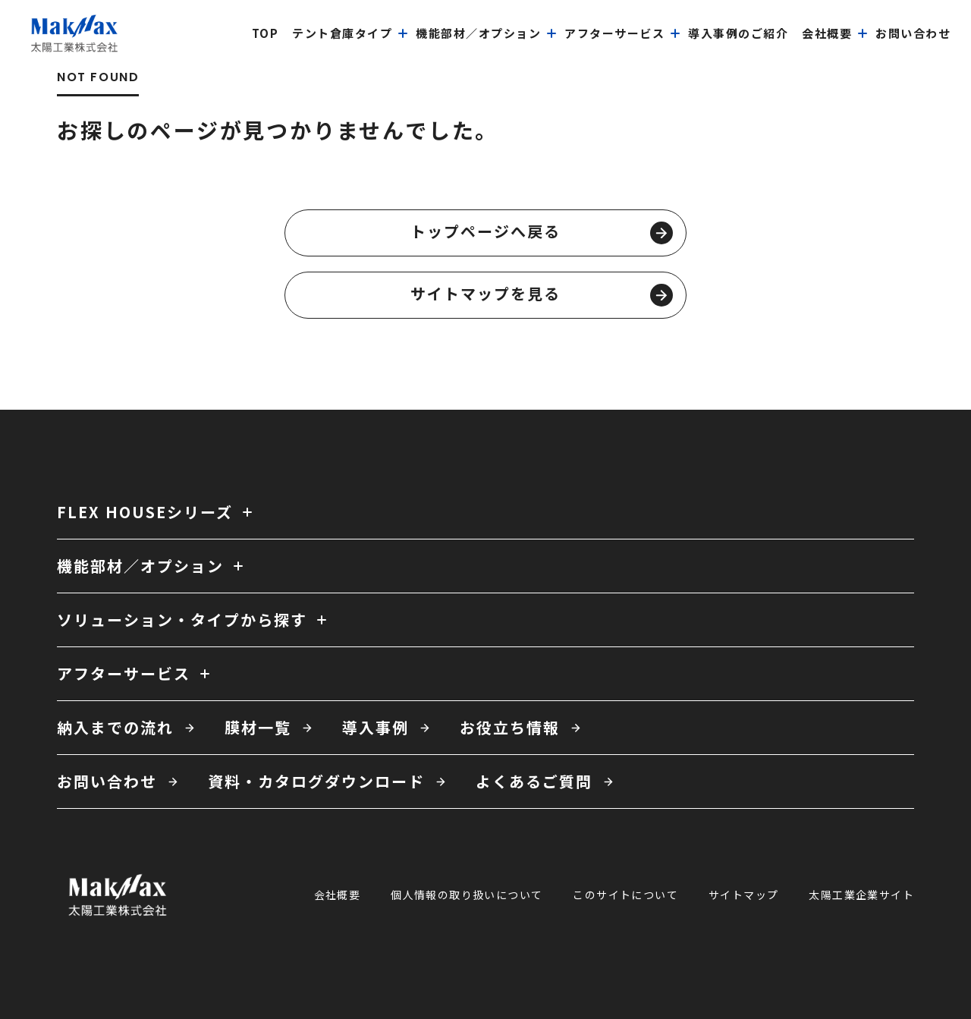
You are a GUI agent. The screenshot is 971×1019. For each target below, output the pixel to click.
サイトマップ (743, 894)
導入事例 (375, 727)
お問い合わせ (107, 781)
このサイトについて (625, 894)
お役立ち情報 (510, 727)
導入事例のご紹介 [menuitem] (738, 33)
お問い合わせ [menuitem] (913, 33)
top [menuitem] (265, 33)
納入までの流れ (115, 727)
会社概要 (337, 894)
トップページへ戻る (541, 232)
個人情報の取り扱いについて (466, 894)
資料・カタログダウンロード (316, 781)
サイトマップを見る (541, 294)
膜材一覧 (258, 727)
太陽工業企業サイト (861, 894)
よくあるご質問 (534, 781)
